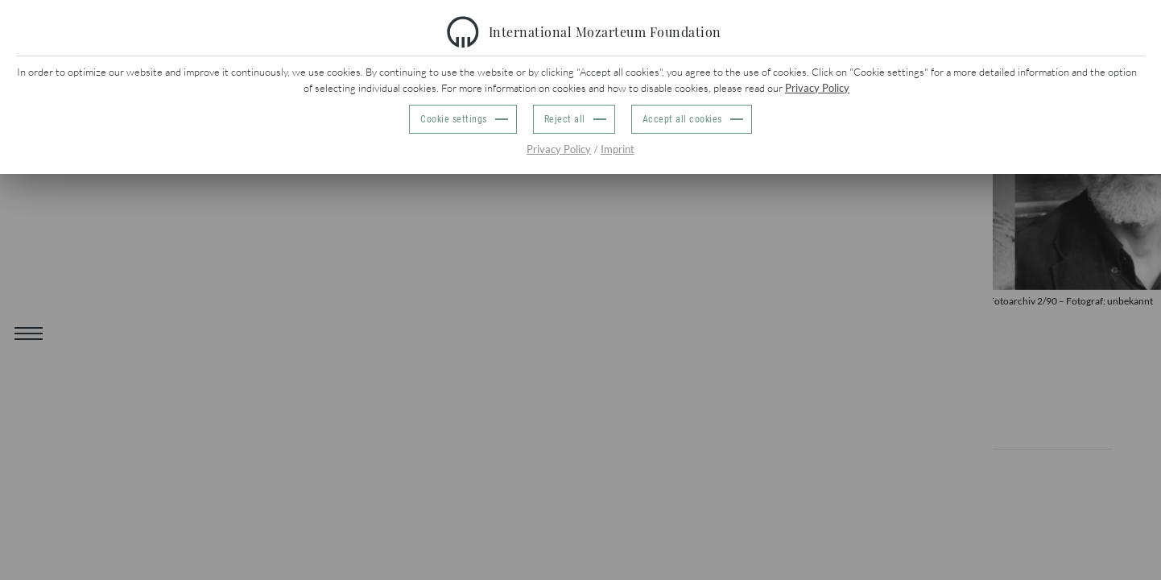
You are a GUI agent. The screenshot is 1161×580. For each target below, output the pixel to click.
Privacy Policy (817, 87)
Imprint (617, 149)
